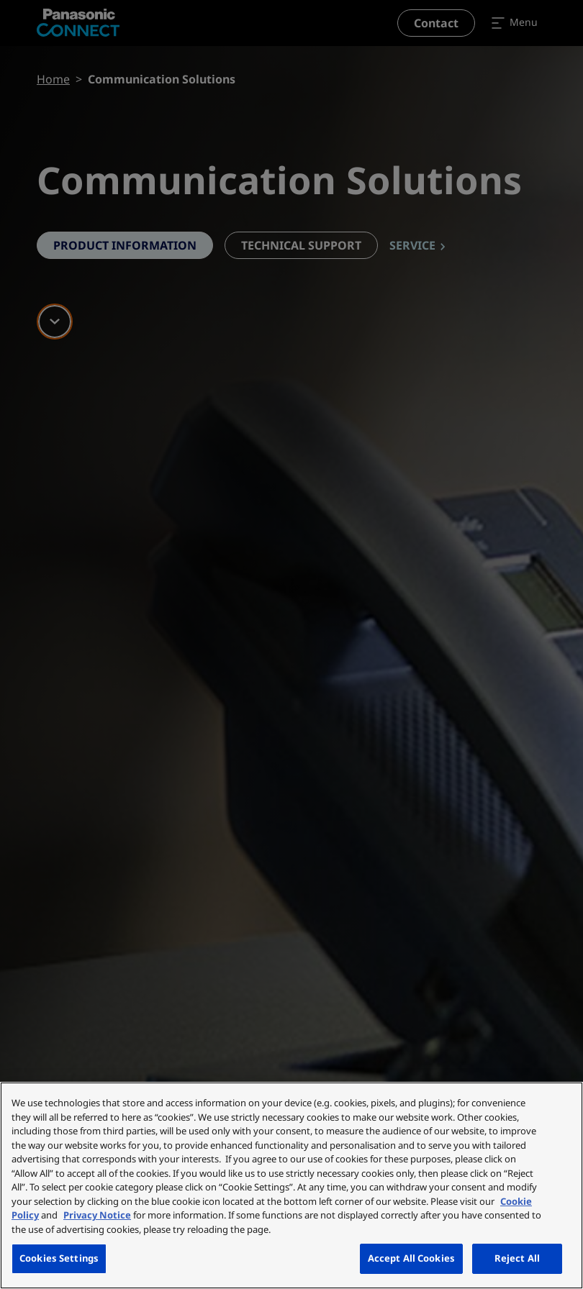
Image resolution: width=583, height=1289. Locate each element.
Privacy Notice (97, 1214)
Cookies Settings (59, 1258)
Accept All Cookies (411, 1258)
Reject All (517, 1258)
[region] (291, 1185)
